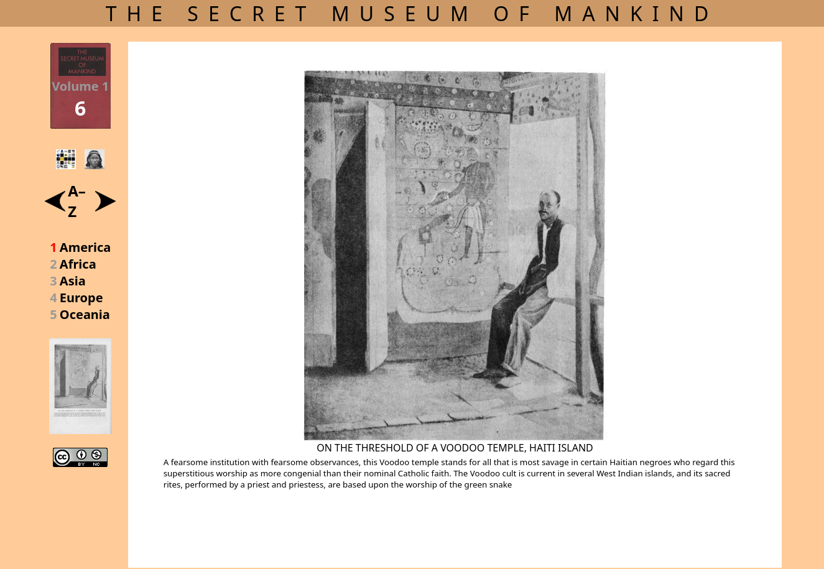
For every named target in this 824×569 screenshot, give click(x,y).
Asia (73, 280)
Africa (78, 264)
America (85, 247)
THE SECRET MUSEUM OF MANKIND (412, 13)
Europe (81, 297)
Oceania (85, 314)
